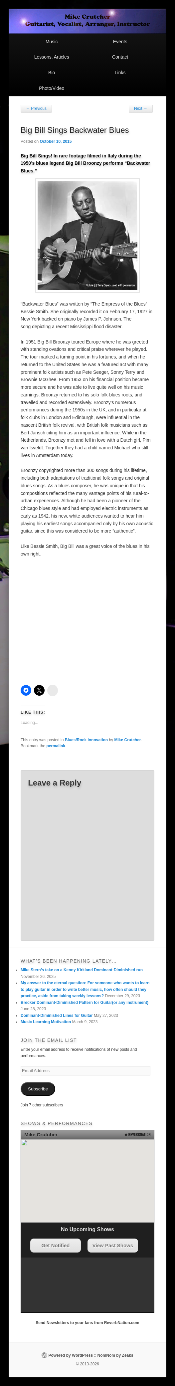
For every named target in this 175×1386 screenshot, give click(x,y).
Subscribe (38, 1088)
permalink (55, 746)
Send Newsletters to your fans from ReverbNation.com (87, 1322)
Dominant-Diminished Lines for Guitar (57, 1015)
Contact (120, 57)
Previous (36, 108)
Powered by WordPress (70, 1355)
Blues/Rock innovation (86, 740)
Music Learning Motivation (46, 1022)
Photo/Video (51, 88)
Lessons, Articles (51, 57)
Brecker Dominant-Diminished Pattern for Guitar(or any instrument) (84, 1002)
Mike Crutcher (127, 740)
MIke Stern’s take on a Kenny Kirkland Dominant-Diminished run (82, 970)
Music (52, 41)
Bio (51, 72)
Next (140, 108)
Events (120, 41)
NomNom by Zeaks (115, 1355)
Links (120, 72)
